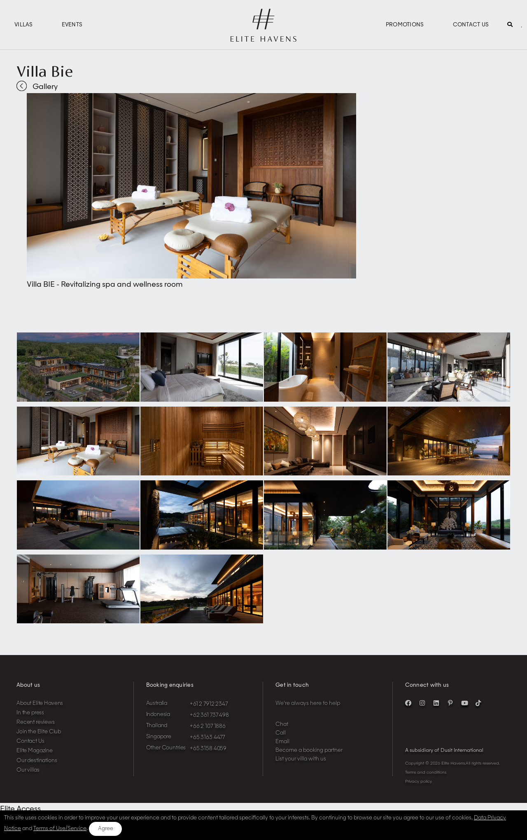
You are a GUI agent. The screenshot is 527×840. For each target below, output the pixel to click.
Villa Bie (44, 71)
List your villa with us (300, 759)
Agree (105, 828)
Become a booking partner (309, 750)
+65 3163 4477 (207, 737)
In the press (30, 713)
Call (280, 733)
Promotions (405, 25)
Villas (23, 25)
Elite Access (20, 809)
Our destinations (36, 760)
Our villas (28, 770)
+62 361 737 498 (209, 715)
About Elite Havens (39, 703)
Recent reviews (35, 722)
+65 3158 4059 (208, 748)
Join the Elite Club (38, 732)
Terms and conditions (425, 772)
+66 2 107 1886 (208, 726)
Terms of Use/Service (59, 828)
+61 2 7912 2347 (209, 704)
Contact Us (471, 25)
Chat (281, 724)
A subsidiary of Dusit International (444, 750)
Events (72, 25)
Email (282, 741)
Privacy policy (418, 781)
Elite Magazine (34, 750)
